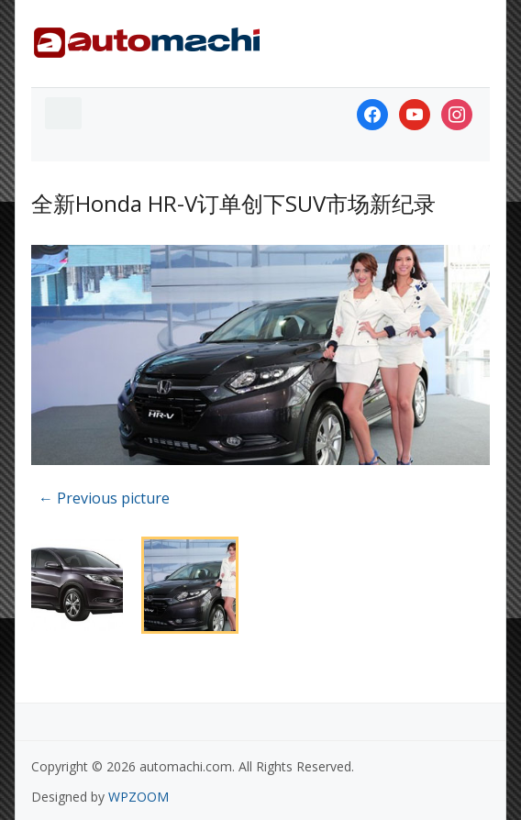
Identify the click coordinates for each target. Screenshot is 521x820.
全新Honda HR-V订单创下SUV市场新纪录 (233, 203)
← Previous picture (104, 498)
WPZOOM (138, 796)
